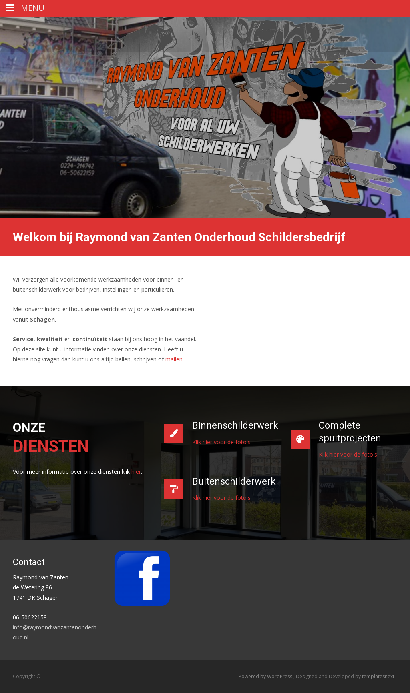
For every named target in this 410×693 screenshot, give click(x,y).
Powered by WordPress (266, 676)
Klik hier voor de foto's (221, 442)
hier (136, 471)
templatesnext (378, 676)
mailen (174, 359)
